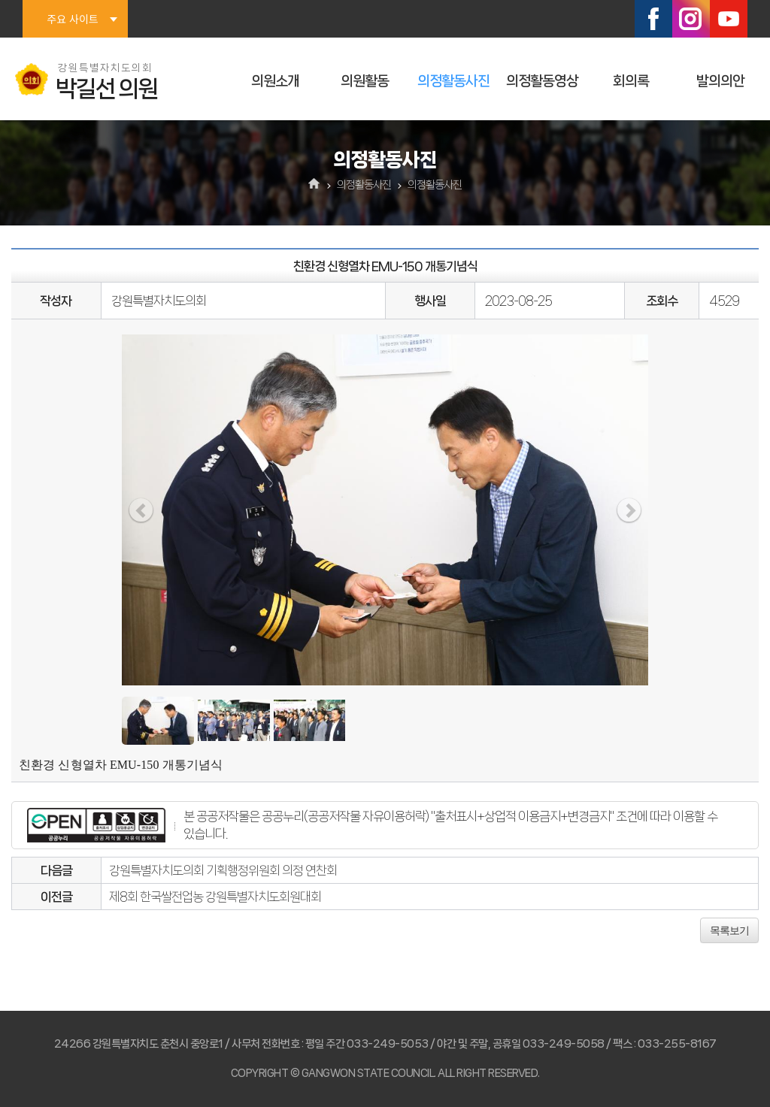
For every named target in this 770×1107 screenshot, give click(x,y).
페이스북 (653, 19)
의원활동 (365, 81)
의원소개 (275, 81)
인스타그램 (691, 19)
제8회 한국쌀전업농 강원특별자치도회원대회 (215, 896)
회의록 (631, 81)
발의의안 (720, 81)
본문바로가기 (0, 0)
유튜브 (728, 19)
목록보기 (729, 930)
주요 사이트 (72, 18)
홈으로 (314, 185)
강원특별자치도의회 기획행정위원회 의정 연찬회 (223, 870)
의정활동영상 (542, 81)
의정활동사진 (453, 81)
